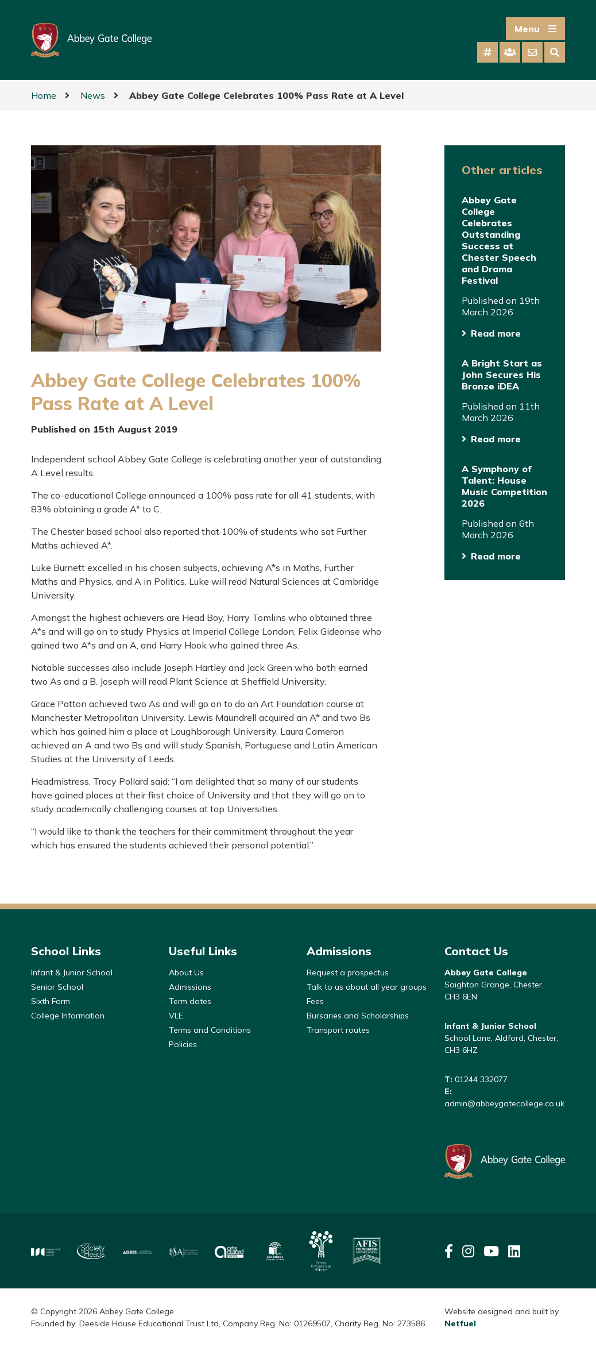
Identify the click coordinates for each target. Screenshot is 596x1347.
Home (43, 95)
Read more (496, 333)
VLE (176, 1015)
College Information (68, 1015)
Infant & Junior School (72, 972)
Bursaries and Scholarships (358, 1015)
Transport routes (338, 1030)
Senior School (57, 987)
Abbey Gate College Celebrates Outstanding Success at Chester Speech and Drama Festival (499, 240)
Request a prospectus (348, 972)
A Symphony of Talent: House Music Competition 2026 (504, 486)
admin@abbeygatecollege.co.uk (504, 1103)
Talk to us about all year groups (367, 987)
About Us (186, 972)
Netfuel (460, 1323)
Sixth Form (50, 1001)
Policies (183, 1044)
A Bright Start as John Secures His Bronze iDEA (502, 374)
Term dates (190, 1001)
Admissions (190, 987)
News (92, 95)
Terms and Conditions (210, 1030)
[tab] (487, 52)
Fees (315, 1001)
